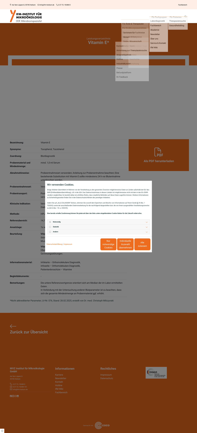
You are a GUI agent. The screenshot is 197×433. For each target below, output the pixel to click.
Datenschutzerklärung (54, 244)
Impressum (68, 244)
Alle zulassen (138, 244)
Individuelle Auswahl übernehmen (115, 244)
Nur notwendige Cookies (91, 244)
